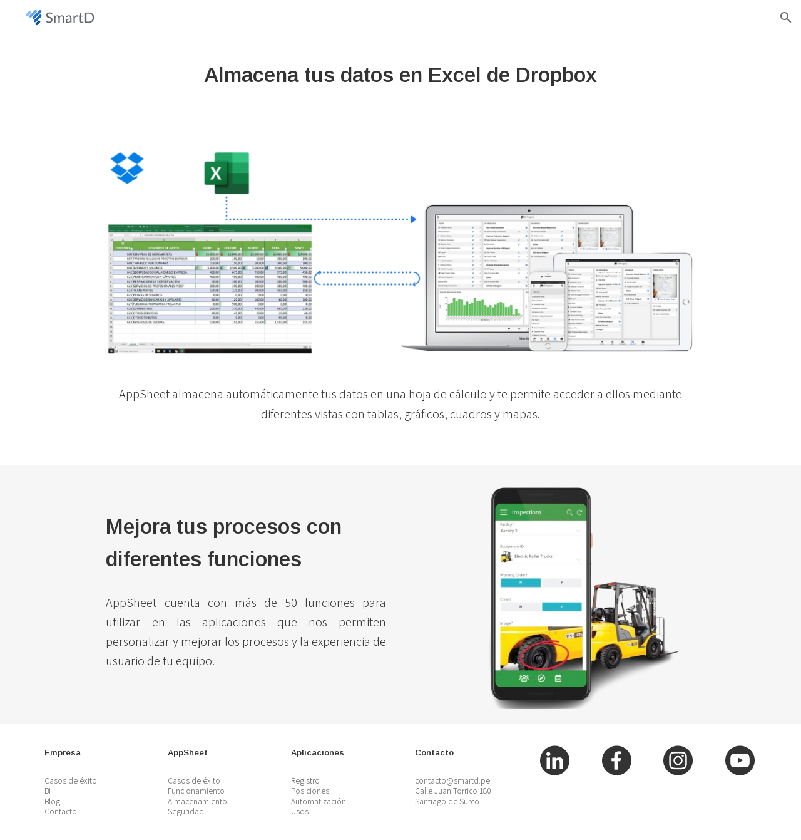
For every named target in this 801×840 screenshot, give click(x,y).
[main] (400, 75)
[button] (786, 18)
